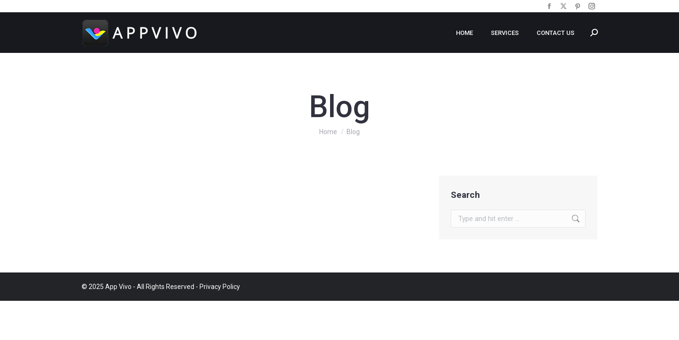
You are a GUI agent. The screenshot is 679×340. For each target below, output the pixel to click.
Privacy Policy (219, 286)
